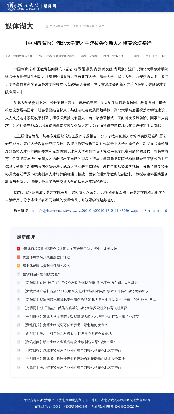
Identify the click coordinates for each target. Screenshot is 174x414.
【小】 (165, 56)
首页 (76, 26)
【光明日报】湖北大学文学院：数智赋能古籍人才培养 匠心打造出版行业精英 (81, 316)
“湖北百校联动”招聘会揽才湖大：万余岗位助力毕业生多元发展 (70, 249)
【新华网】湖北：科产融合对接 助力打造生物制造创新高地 (67, 333)
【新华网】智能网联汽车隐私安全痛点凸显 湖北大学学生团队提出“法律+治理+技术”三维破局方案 (90, 300)
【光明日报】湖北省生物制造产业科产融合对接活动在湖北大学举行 (74, 359)
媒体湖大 (88, 26)
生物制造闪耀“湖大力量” (41, 274)
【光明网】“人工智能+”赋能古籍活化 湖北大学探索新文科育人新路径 (75, 308)
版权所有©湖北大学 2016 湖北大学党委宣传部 (56, 400)
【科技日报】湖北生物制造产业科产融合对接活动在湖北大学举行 (72, 350)
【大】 (147, 56)
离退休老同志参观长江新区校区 (46, 266)
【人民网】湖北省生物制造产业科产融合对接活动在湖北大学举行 (72, 367)
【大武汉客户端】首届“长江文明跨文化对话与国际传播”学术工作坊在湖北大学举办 (85, 291)
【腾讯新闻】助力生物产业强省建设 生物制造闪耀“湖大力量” (69, 342)
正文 (101, 26)
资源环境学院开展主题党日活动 (46, 257)
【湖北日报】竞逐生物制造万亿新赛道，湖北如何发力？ (65, 325)
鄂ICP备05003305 (75, 406)
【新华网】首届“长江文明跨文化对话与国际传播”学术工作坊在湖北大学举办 (80, 283)
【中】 (156, 56)
